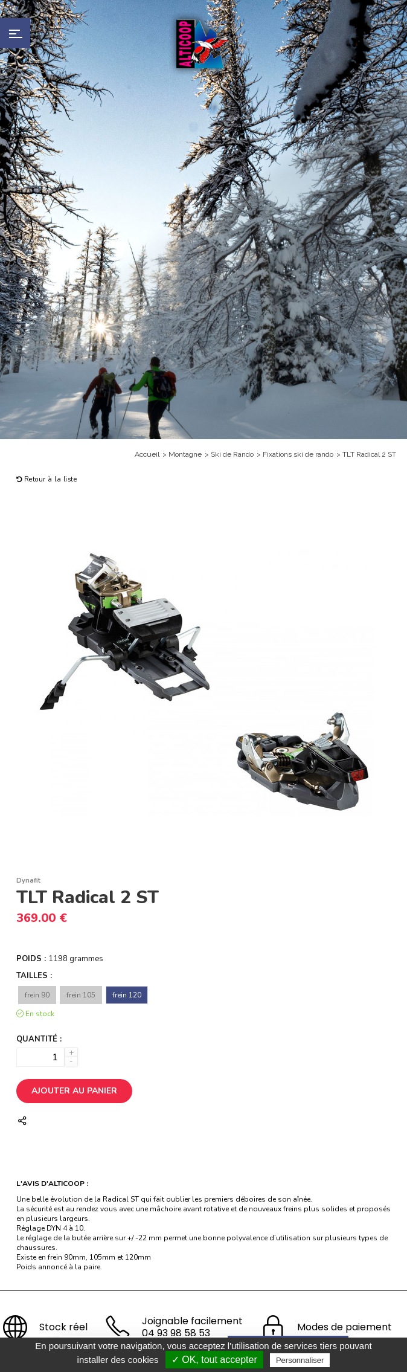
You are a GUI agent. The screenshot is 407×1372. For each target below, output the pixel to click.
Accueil (147, 454)
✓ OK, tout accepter (214, 1359)
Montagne (185, 454)
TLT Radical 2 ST (369, 454)
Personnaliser (300, 1360)
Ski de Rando (232, 454)
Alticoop (203, 44)
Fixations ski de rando (298, 454)
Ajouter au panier (74, 1091)
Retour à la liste (46, 479)
